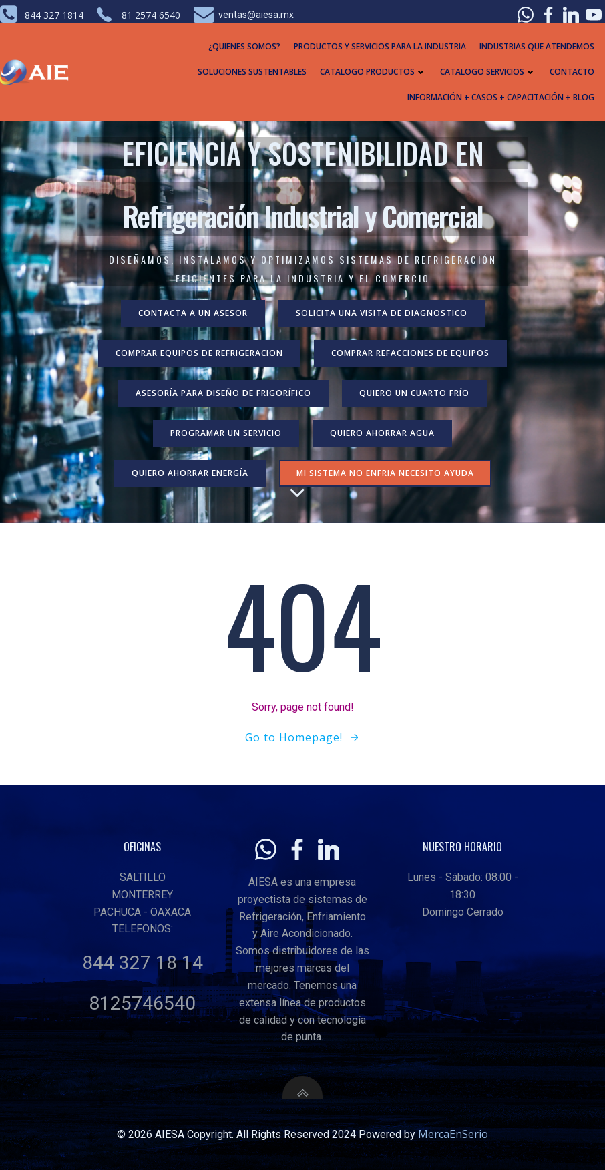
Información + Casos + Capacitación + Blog (500, 97)
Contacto (572, 71)
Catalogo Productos (373, 71)
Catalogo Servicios (488, 71)
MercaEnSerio (453, 1134)
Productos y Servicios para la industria (380, 46)
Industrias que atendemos (536, 46)
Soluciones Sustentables (252, 71)
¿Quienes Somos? (244, 46)
